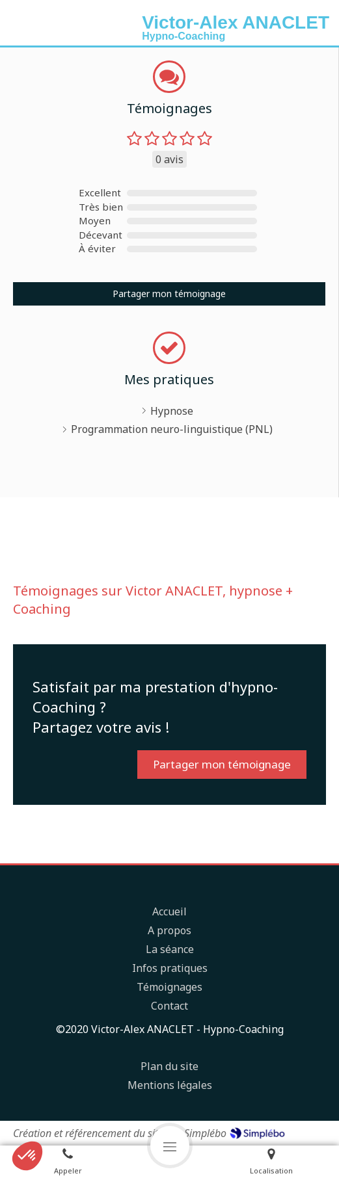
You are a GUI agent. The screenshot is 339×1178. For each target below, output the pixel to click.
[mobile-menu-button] (170, 1145)
